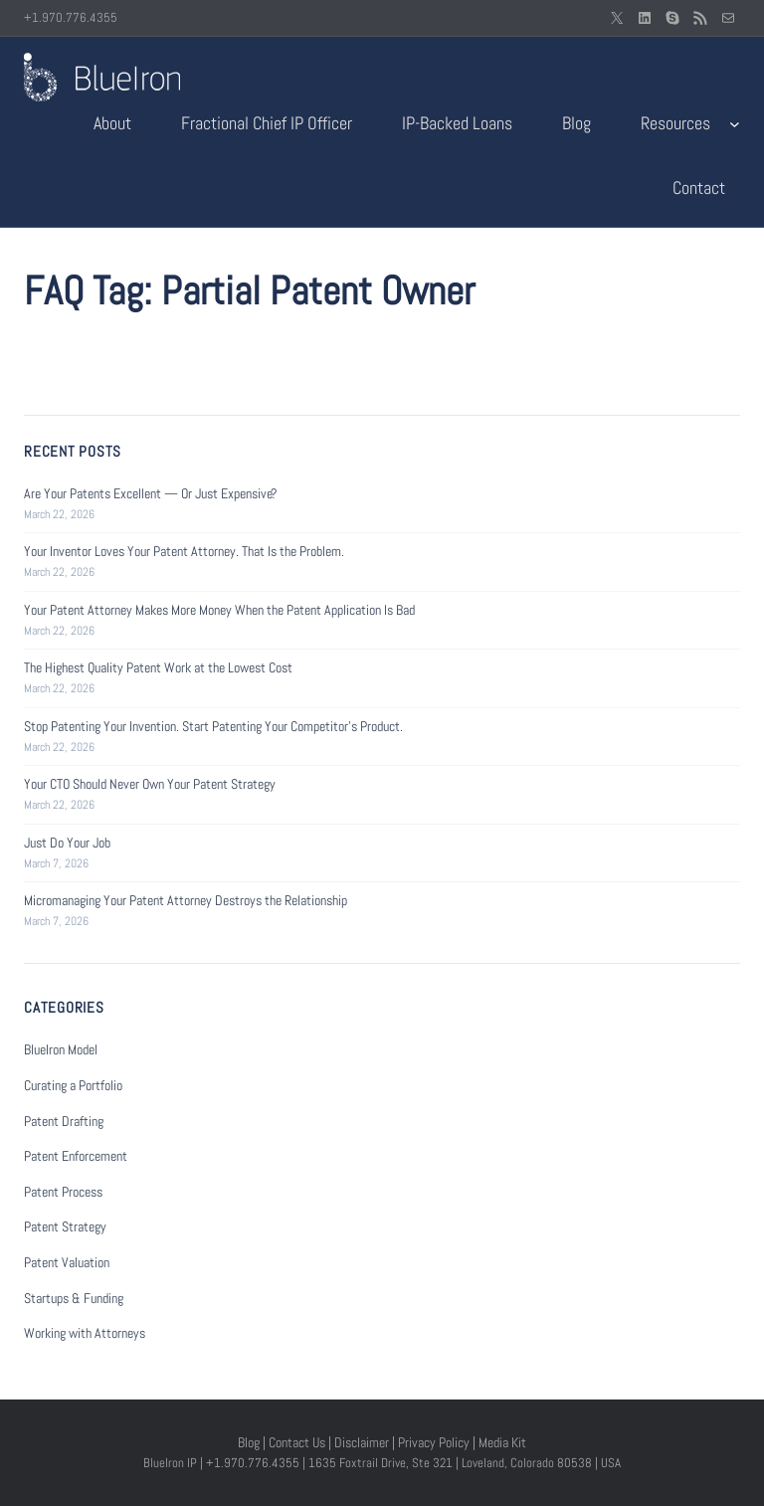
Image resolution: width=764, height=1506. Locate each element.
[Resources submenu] (734, 123)
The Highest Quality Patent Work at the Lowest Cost (158, 667)
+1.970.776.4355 (70, 17)
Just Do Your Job (67, 842)
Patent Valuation (66, 1262)
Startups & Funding (73, 1298)
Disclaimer (361, 1442)
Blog (249, 1442)
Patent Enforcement (75, 1156)
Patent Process (63, 1192)
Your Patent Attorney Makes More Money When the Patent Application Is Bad (219, 610)
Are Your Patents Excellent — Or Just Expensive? (151, 493)
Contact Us (297, 1442)
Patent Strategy (65, 1226)
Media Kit (502, 1442)
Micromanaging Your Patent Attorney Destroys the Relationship (185, 900)
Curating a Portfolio (73, 1085)
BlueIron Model (60, 1049)
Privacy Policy (434, 1442)
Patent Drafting (63, 1121)
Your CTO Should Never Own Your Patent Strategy (150, 784)
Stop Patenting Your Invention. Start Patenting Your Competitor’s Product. (213, 726)
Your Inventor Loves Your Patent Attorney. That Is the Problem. (184, 551)
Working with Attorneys (84, 1333)
